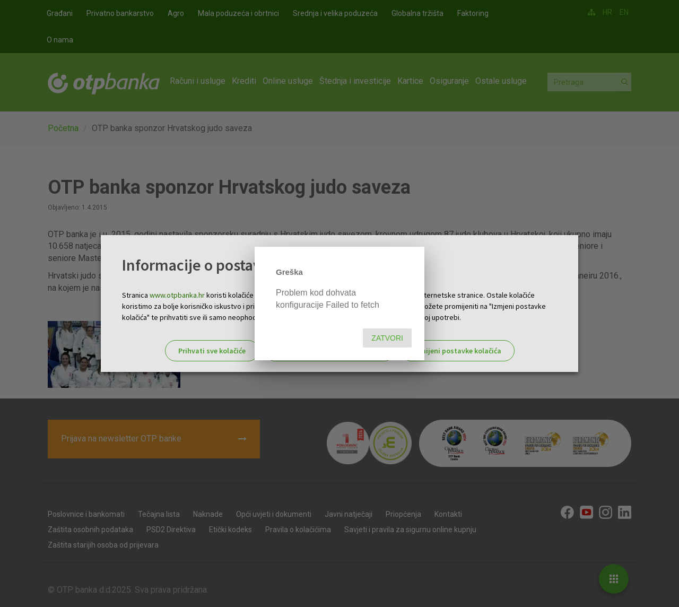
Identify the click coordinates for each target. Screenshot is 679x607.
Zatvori (387, 338)
